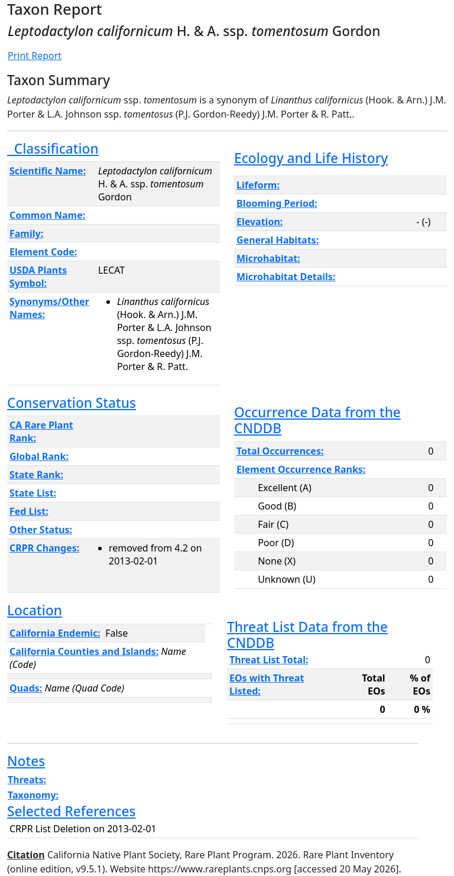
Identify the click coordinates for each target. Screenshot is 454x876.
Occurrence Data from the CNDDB (317, 420)
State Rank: (36, 474)
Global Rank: (39, 456)
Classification (53, 148)
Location (34, 610)
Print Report (34, 55)
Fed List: (28, 511)
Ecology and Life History (311, 158)
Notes (26, 761)
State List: (32, 492)
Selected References (71, 811)
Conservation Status (71, 403)
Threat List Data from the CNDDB (307, 635)
